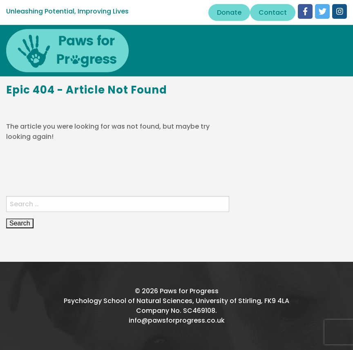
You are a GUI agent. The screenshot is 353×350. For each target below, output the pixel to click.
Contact (273, 12)
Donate (229, 12)
